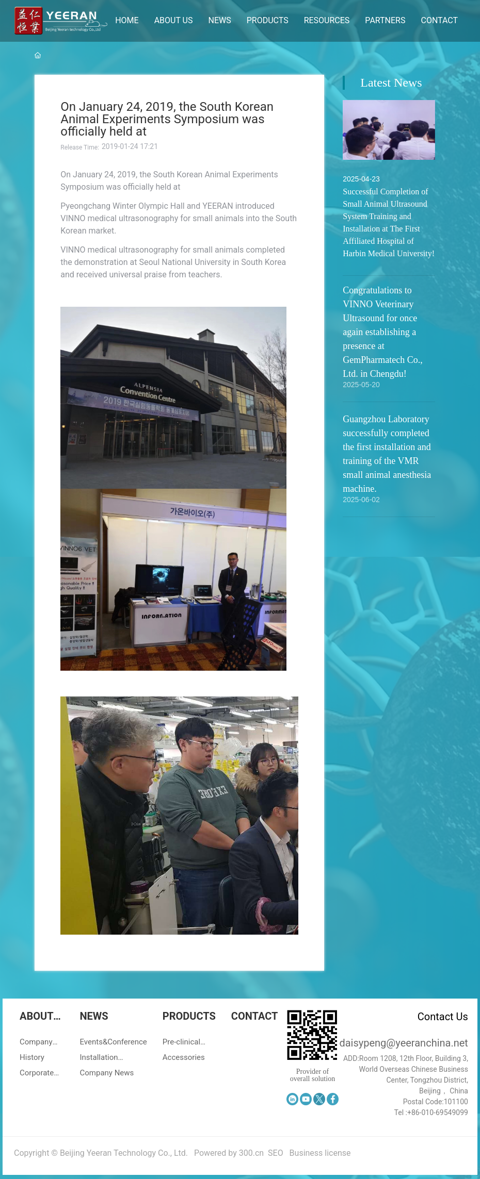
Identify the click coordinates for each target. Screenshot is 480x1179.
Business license (320, 1153)
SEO (275, 1153)
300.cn (251, 1153)
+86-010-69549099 (437, 1112)
